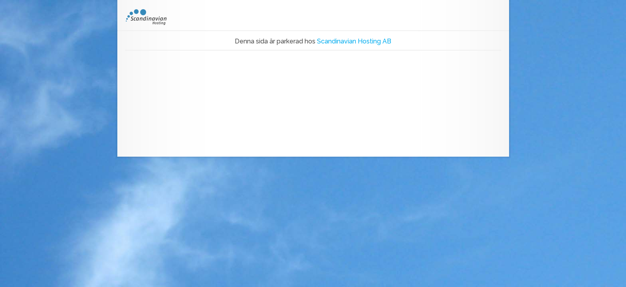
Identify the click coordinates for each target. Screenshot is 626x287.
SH (151, 17)
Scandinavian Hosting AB (354, 41)
